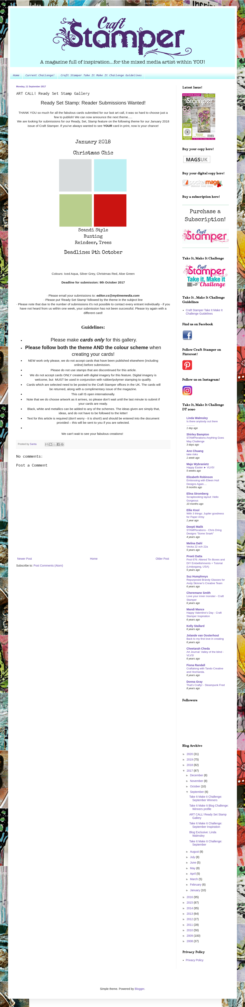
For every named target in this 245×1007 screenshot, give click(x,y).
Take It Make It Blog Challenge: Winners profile (209, 807)
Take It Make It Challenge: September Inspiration (205, 825)
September (197, 791)
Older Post (162, 558)
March (194, 879)
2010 (190, 930)
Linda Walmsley (197, 418)
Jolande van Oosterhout (202, 635)
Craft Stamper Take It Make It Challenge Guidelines (101, 75)
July (193, 857)
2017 (190, 770)
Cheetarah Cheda (198, 648)
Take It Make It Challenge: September (205, 843)
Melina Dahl (194, 543)
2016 (190, 897)
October (195, 786)
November (197, 781)
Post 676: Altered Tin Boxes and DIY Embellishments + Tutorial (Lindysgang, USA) (205, 563)
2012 (190, 919)
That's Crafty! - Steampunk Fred (205, 685)
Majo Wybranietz (197, 464)
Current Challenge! (40, 75)
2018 (190, 765)
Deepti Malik (194, 526)
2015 (190, 902)
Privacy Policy (194, 960)
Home (16, 75)
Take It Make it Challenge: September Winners (205, 798)
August (194, 851)
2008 (190, 941)
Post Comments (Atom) (48, 565)
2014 (190, 908)
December (197, 775)
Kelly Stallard (195, 626)
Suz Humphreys (197, 576)
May (193, 868)
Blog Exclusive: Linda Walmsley (202, 834)
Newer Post (24, 558)
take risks (192, 454)
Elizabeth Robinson (199, 477)
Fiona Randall (195, 665)
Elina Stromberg (197, 493)
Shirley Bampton (197, 434)
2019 (190, 759)
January (195, 890)
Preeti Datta (194, 556)
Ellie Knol (192, 510)
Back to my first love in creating (205, 638)
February (196, 884)
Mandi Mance (195, 609)
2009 (190, 935)
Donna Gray (194, 681)
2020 (190, 754)
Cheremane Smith (198, 592)
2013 (190, 913)
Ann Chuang (194, 451)
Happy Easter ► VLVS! (200, 467)
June (193, 862)
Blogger (139, 988)
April (193, 873)
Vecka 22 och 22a (197, 546)
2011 (190, 924)
